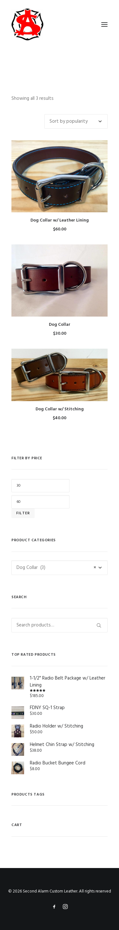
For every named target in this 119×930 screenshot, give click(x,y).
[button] (104, 24)
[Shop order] (76, 121)
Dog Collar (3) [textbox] (56, 567)
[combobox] (59, 567)
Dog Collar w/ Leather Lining (59, 220)
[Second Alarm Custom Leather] (59, 24)
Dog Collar (59, 324)
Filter (23, 513)
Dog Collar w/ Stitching (60, 409)
